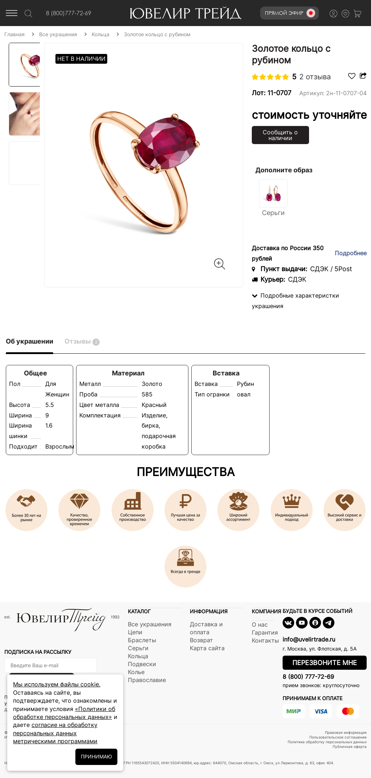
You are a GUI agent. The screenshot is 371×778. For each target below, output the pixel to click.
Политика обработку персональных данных (327, 742)
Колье (136, 672)
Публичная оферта (350, 746)
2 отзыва (315, 76)
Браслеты (142, 640)
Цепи (135, 632)
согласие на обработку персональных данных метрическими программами (55, 733)
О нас (260, 624)
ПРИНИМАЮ (96, 756)
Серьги (138, 648)
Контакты (265, 640)
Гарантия (265, 632)
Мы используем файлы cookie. (56, 684)
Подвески (142, 664)
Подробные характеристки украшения (295, 301)
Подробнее (351, 253)
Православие (147, 680)
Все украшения (149, 624)
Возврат (201, 640)
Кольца (138, 656)
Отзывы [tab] (82, 341)
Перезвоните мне (324, 662)
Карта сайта (207, 648)
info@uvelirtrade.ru (309, 639)
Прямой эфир (290, 13)
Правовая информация (346, 732)
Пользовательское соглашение (338, 737)
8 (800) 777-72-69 (308, 676)
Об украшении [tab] (29, 341)
